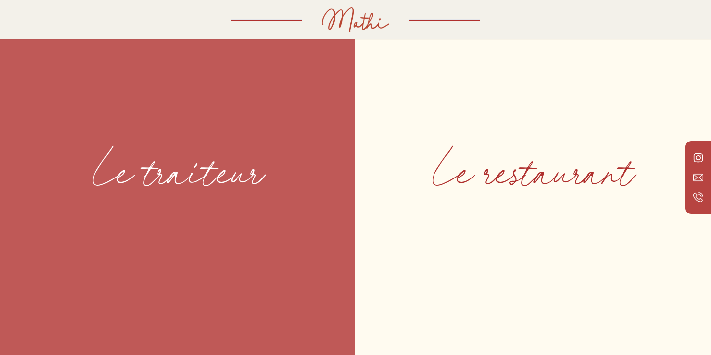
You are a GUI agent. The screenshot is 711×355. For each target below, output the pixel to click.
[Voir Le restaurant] (533, 177)
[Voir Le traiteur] (178, 177)
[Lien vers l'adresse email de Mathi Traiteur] (698, 177)
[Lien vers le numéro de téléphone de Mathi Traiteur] (698, 197)
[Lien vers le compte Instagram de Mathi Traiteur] (698, 158)
